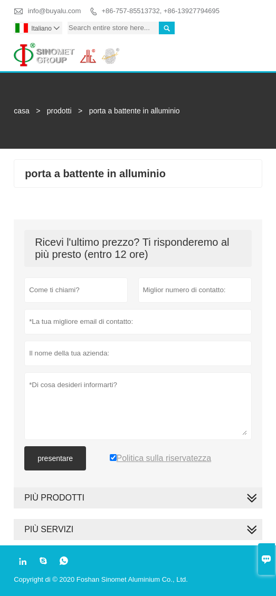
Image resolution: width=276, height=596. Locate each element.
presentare (55, 458)
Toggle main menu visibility (250, 48)
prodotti (59, 111)
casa (22, 111)
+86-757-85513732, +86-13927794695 (161, 11)
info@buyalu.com (54, 11)
